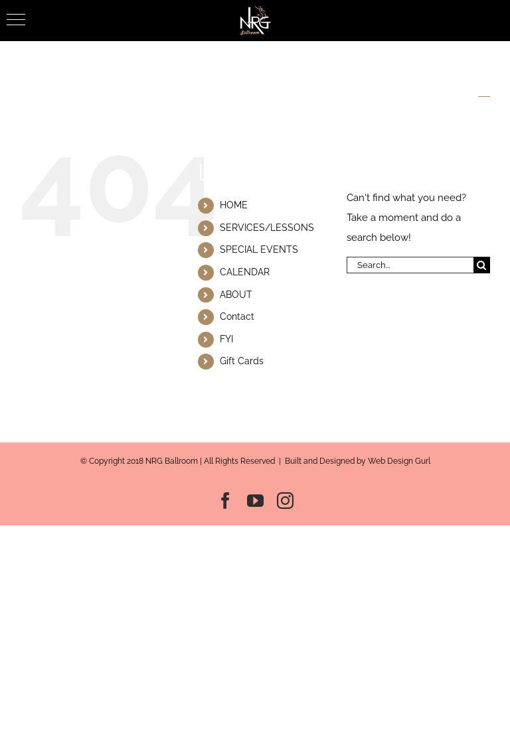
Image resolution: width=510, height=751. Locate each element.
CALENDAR (245, 272)
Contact (237, 316)
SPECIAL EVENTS (259, 249)
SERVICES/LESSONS (267, 227)
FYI (226, 339)
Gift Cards (242, 361)
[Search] (481, 265)
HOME (234, 205)
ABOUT (236, 294)
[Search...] (410, 265)
